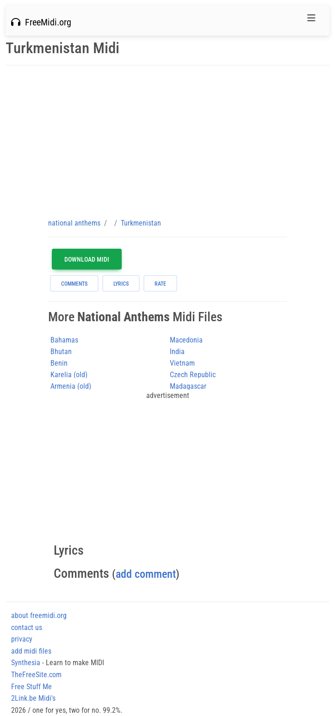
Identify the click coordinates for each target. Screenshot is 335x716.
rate (160, 284)
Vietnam (182, 363)
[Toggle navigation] (311, 20)
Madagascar (188, 386)
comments (74, 284)
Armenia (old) (70, 386)
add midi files (31, 651)
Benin (59, 363)
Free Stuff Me (31, 686)
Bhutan (61, 351)
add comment (146, 574)
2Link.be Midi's (33, 698)
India (177, 351)
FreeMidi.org (41, 22)
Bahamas (64, 340)
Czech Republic (193, 374)
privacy (21, 639)
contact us (26, 627)
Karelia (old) (68, 374)
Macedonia (186, 340)
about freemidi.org (39, 615)
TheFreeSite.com (36, 674)
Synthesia (25, 662)
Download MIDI (86, 259)
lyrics (121, 284)
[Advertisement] (167, 141)
